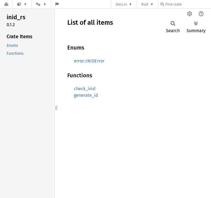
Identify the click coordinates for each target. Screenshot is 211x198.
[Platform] (41, 4)
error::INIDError (89, 61)
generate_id (86, 95)
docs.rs (121, 4)
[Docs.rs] (6, 4)
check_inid (85, 88)
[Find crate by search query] (188, 4)
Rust (144, 4)
